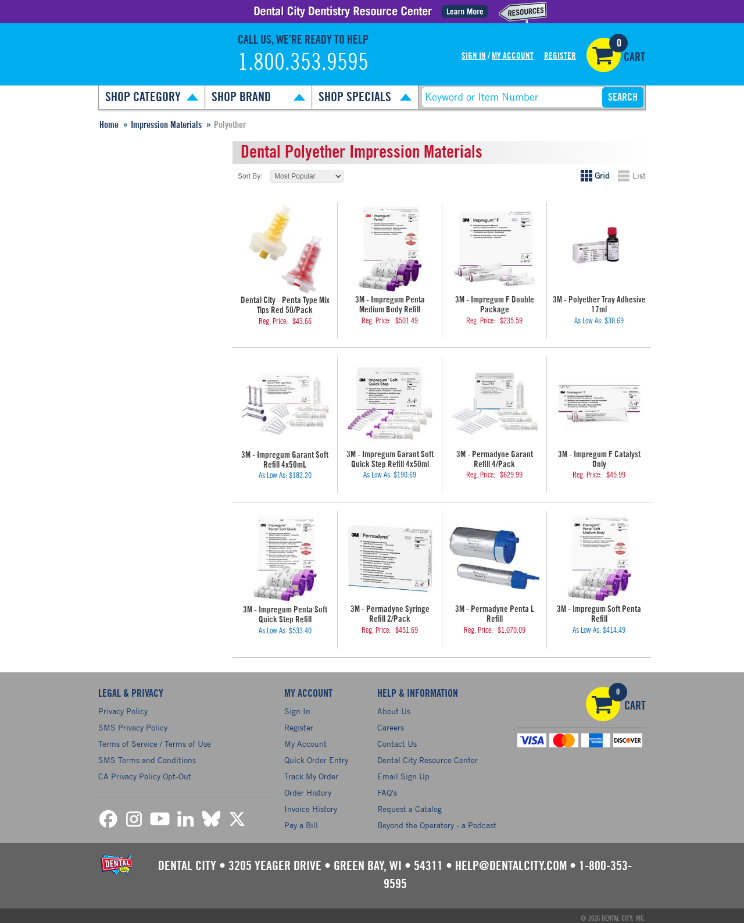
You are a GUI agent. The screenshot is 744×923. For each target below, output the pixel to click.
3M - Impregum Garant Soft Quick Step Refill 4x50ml (390, 456)
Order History (307, 788)
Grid (602, 175)
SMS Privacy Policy (132, 723)
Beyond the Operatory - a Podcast (436, 820)
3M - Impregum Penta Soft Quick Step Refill (284, 611)
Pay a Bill (301, 820)
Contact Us (397, 739)
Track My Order (311, 771)
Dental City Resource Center (427, 755)
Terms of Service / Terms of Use (154, 739)
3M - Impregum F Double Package (494, 303)
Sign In (474, 56)
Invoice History (310, 804)
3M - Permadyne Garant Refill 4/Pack (494, 456)
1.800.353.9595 (303, 62)
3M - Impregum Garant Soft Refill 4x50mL (285, 457)
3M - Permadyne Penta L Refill (494, 606)
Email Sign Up (403, 771)
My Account (513, 56)
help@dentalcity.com (511, 861)
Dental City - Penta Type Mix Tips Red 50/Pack (285, 304)
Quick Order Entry (316, 755)
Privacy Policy (123, 706)
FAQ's (387, 788)
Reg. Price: (273, 320)
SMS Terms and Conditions (147, 755)
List (639, 175)
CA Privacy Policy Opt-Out (144, 771)
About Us (393, 706)
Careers (390, 723)
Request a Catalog (409, 804)
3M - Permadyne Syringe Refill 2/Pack (390, 610)
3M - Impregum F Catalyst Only (599, 452)
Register (560, 56)
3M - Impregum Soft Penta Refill (599, 606)
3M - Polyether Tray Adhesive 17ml (599, 303)
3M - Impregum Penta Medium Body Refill (390, 303)
